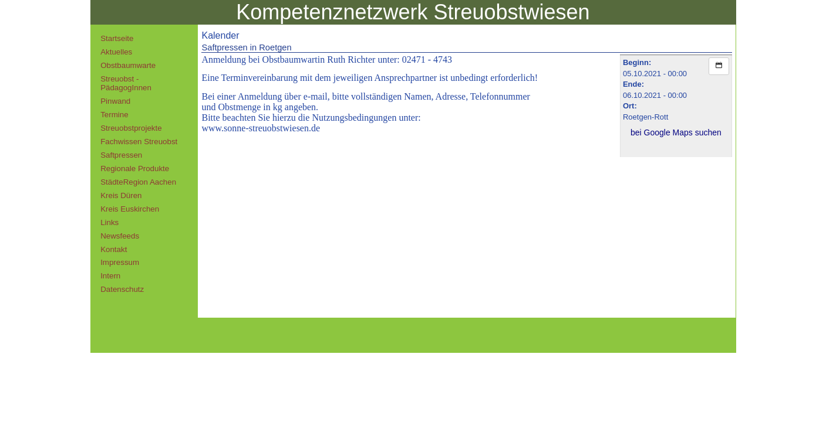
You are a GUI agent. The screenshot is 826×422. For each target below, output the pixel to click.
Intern (110, 275)
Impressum (119, 262)
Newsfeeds (119, 236)
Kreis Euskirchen (129, 209)
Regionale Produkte (134, 168)
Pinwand (115, 101)
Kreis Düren (120, 195)
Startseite (116, 38)
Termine (114, 114)
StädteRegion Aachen (138, 182)
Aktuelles (116, 51)
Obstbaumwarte (128, 65)
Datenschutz (122, 289)
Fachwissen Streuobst (138, 141)
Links (109, 222)
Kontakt (113, 249)
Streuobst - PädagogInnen (125, 83)
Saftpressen (121, 155)
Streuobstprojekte (130, 128)
